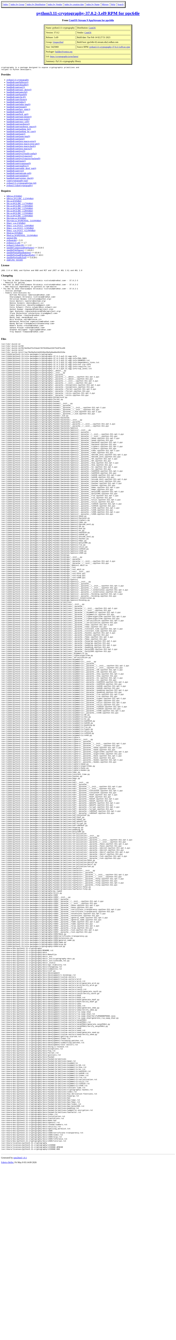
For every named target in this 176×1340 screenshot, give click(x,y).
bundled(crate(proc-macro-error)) (21, 142)
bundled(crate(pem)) (15, 139)
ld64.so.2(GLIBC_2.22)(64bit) (20, 199)
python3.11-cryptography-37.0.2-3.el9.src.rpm (109, 47)
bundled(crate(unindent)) (17, 176)
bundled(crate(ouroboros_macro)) (21, 127)
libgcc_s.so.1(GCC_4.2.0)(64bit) (21, 231)
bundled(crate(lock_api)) (17, 115)
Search (121, 4)
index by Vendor (55, 4)
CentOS (92, 28)
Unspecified (58, 42)
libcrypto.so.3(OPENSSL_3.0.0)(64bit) (24, 221)
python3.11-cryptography (18, 80)
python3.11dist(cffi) (15, 246)
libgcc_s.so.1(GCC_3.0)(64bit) (20, 226)
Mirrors (105, 4)
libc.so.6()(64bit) (14, 202)
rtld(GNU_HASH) (15, 261)
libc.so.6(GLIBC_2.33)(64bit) (20, 214)
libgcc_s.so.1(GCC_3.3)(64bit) (20, 229)
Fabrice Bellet (7, 1336)
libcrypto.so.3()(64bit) (16, 219)
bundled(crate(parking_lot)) (19, 130)
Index (5, 4)
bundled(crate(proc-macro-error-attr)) (23, 144)
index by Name (93, 4)
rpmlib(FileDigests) (15, 251)
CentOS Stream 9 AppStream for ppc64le (91, 20)
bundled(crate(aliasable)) (17, 85)
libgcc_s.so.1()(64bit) (16, 224)
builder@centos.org (63, 52)
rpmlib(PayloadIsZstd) (16, 258)
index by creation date (74, 4)
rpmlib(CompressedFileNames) (20, 248)
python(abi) (12, 241)
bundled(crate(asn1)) (16, 88)
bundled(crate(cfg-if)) (16, 98)
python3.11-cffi (13, 243)
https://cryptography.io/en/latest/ (64, 56)
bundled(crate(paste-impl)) (18, 137)
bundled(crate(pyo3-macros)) (19, 157)
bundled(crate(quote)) (16, 162)
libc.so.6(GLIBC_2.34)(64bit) (20, 216)
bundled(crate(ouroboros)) (18, 125)
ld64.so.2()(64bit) (14, 197)
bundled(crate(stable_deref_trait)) (21, 169)
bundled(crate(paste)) (16, 135)
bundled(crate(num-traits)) (18, 120)
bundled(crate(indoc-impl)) (18, 105)
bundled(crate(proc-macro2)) (19, 149)
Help (113, 4)
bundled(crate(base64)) (17, 95)
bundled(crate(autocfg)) (17, 93)
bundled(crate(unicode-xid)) (19, 174)
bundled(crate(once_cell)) (18, 122)
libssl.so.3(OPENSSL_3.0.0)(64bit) (22, 236)
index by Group (17, 4)
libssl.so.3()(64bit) (15, 234)
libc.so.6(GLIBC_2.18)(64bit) (20, 207)
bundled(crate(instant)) (17, 108)
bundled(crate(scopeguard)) (19, 164)
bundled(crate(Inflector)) (17, 83)
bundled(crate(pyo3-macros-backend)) (23, 159)
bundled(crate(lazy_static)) (18, 110)
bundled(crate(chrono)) (17, 100)
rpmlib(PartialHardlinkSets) (19, 253)
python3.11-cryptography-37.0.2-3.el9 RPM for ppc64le (88, 13)
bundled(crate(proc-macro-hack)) (21, 147)
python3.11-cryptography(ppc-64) (21, 184)
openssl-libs (12, 239)
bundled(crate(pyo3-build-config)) (22, 154)
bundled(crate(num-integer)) (19, 117)
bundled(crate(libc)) (15, 112)
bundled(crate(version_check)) (20, 179)
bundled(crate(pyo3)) (16, 152)
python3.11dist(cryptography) (20, 186)
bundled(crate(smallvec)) (18, 167)
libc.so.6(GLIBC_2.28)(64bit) (20, 211)
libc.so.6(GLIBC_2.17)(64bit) (20, 204)
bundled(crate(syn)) (15, 171)
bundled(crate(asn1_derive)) (19, 90)
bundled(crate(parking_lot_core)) (21, 132)
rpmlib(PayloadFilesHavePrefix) (21, 256)
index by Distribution (36, 4)
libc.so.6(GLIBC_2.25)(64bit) (20, 209)
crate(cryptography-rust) (17, 181)
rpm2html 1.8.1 (20, 1332)
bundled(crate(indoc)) (16, 103)
